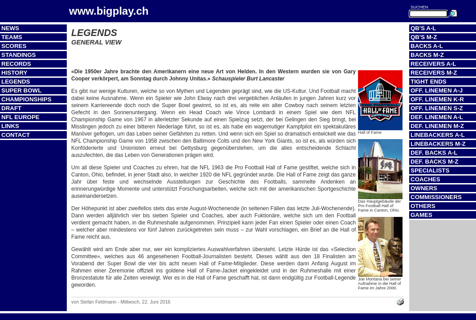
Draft (11, 108)
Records (16, 63)
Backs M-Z (427, 55)
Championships (26, 99)
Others (423, 206)
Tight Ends (429, 81)
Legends (15, 81)
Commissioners (436, 197)
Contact (15, 135)
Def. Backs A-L (434, 152)
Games (421, 215)
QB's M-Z (424, 37)
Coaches (425, 179)
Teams (11, 37)
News (10, 28)
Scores (13, 46)
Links (10, 126)
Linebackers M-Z (438, 143)
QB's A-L (423, 28)
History (14, 72)
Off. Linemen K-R (437, 99)
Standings (18, 55)
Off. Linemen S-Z (437, 108)
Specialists (430, 170)
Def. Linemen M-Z (437, 126)
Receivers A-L (433, 63)
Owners (424, 188)
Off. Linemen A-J (437, 90)
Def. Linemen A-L (437, 117)
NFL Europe (20, 117)
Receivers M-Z (434, 72)
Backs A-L (427, 46)
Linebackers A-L (438, 135)
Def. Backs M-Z (434, 161)
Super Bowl (21, 90)
